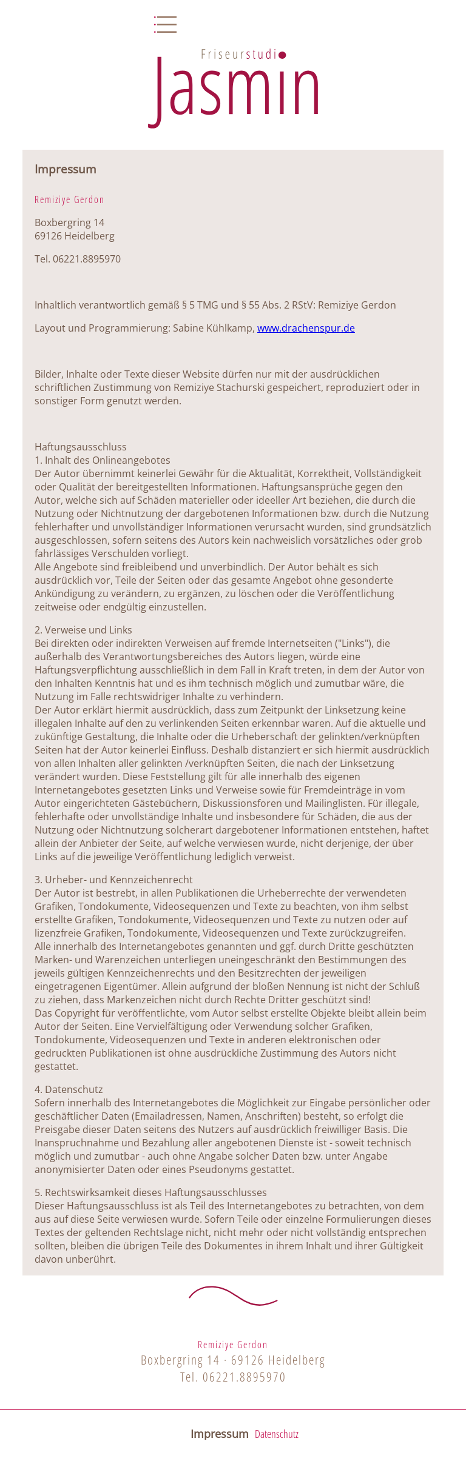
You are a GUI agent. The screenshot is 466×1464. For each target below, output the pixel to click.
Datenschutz (277, 1433)
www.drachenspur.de (306, 328)
